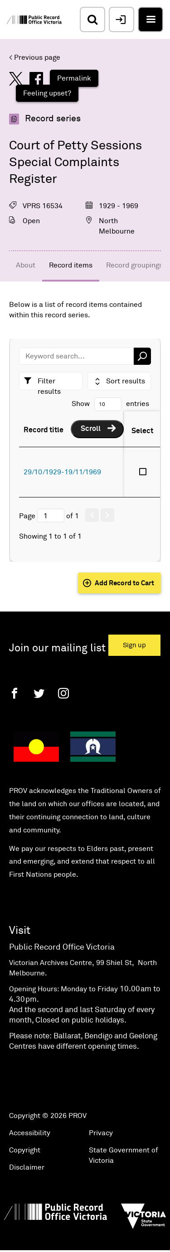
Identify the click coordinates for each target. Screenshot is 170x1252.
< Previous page (34, 57)
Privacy (101, 1133)
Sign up (134, 645)
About (25, 265)
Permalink (74, 78)
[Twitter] (39, 693)
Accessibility (29, 1133)
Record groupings (134, 265)
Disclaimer (26, 1167)
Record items (70, 265)
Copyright (24, 1150)
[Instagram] (63, 693)
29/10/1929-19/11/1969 (62, 472)
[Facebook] (14, 693)
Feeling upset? (47, 93)
